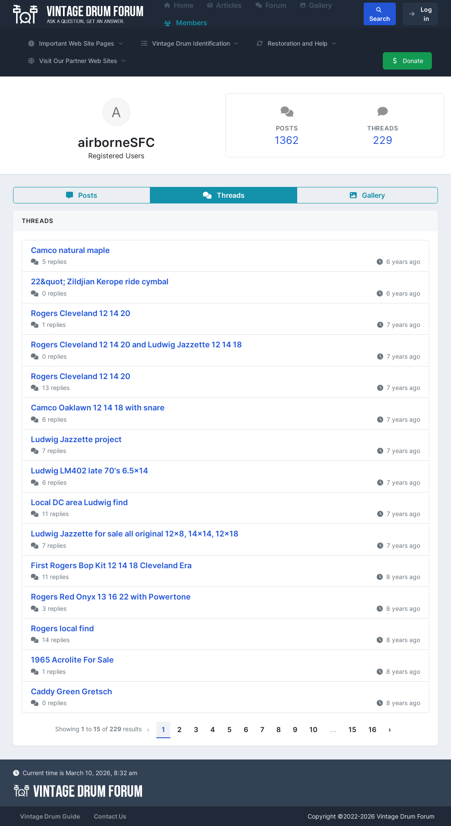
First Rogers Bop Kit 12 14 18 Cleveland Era (111, 565)
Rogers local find (62, 628)
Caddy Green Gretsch (71, 691)
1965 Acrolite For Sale (72, 659)
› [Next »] (389, 729)
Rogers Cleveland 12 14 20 (80, 313)
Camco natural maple (70, 250)
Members (185, 22)
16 (372, 729)
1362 (287, 140)
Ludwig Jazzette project (76, 439)
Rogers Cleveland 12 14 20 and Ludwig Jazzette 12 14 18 (136, 344)
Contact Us (110, 816)
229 (382, 140)
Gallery (367, 195)
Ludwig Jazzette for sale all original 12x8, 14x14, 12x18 (135, 533)
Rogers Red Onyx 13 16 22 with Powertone (111, 596)
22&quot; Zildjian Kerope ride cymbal (100, 281)
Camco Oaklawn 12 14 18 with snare (98, 407)
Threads (224, 195)
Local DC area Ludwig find (79, 502)
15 (352, 729)
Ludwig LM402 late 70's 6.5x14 (89, 470)
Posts (81, 195)
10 (313, 729)
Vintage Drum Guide (50, 816)
